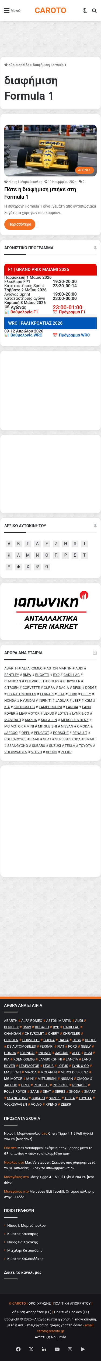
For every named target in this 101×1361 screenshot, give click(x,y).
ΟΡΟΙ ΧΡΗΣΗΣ (40, 1303)
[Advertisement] (50, 821)
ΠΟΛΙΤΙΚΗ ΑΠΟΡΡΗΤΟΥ (72, 1303)
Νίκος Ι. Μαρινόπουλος (26, 1225)
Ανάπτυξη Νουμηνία (50, 1337)
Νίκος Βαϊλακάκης (22, 1242)
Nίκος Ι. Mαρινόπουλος (25, 182)
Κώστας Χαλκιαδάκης (25, 1259)
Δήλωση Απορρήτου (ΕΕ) (31, 1312)
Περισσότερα (19, 224)
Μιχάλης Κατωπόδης (25, 1250)
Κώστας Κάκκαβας (22, 1234)
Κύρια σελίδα (16, 65)
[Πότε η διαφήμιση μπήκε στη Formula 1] (50, 150)
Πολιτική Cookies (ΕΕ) (71, 1312)
